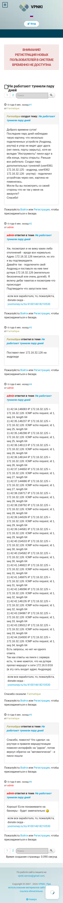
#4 (30, 384)
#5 (30, 714)
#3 (30, 327)
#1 (30, 104)
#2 (30, 223)
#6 (30, 781)
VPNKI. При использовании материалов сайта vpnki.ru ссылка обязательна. (31, 888)
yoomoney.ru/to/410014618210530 (29, 304)
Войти (24, 209)
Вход (31, 23)
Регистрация (42, 209)
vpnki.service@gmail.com (31, 875)
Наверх (31, 899)
